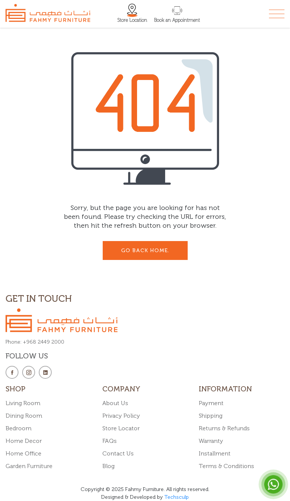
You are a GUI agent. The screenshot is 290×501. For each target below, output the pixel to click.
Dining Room (24, 415)
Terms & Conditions (226, 466)
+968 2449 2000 (43, 342)
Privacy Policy (121, 415)
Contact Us (118, 453)
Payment (211, 403)
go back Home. (145, 250)
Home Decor (24, 440)
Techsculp (176, 497)
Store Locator (121, 428)
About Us (115, 403)
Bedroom (18, 428)
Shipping (210, 415)
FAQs (109, 440)
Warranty (211, 440)
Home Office (23, 453)
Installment (215, 453)
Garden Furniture (29, 466)
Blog (108, 466)
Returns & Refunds (224, 428)
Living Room (23, 403)
